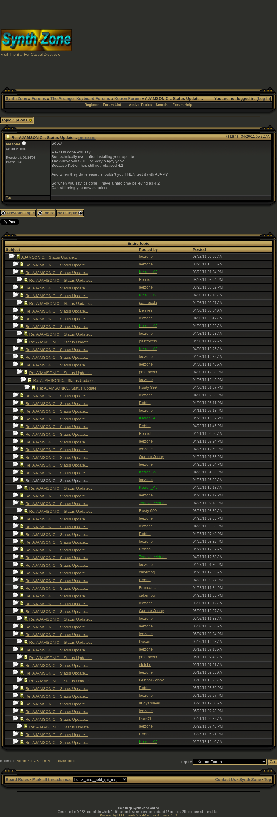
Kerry (31, 760)
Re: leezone (87, 138)
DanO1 (145, 718)
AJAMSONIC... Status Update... (49, 257)
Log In (264, 98)
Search (162, 105)
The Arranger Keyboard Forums (80, 98)
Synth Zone (16, 98)
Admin (21, 760)
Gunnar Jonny (151, 456)
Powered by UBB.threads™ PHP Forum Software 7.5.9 (138, 815)
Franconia (148, 587)
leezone (13, 144)
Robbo (145, 403)
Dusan (145, 641)
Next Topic (70, 213)
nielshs (145, 664)
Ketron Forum (127, 98)
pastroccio (148, 302)
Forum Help (182, 105)
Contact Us (225, 779)
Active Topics (140, 105)
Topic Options (16, 120)
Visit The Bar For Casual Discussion (32, 54)
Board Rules (17, 779)
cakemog (147, 572)
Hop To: (186, 762)
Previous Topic (18, 213)
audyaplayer (150, 703)
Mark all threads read (52, 779)
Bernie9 (146, 279)
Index (46, 213)
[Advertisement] (174, 42)
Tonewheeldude (64, 760)
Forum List (112, 105)
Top (8, 197)
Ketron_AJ (44, 760)
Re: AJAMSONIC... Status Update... (56, 265)
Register (92, 105)
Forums (38, 98)
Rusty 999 (148, 387)
